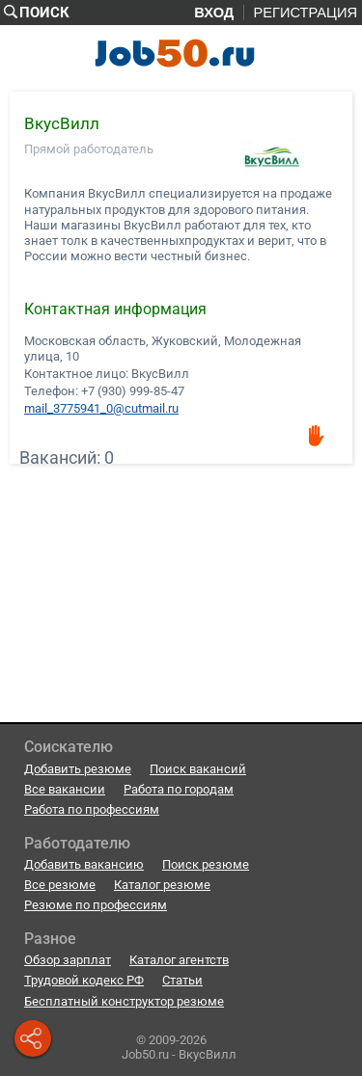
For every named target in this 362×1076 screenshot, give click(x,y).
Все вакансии (64, 789)
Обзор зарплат (67, 960)
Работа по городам (179, 789)
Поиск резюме (205, 864)
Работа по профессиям (91, 809)
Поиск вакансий (198, 769)
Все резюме (60, 884)
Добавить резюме (77, 769)
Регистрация (305, 12)
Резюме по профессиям (95, 905)
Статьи (182, 980)
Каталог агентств (179, 960)
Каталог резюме (162, 884)
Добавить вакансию (84, 864)
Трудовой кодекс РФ (84, 980)
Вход (214, 12)
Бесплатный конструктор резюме (124, 1001)
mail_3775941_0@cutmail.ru (101, 408)
